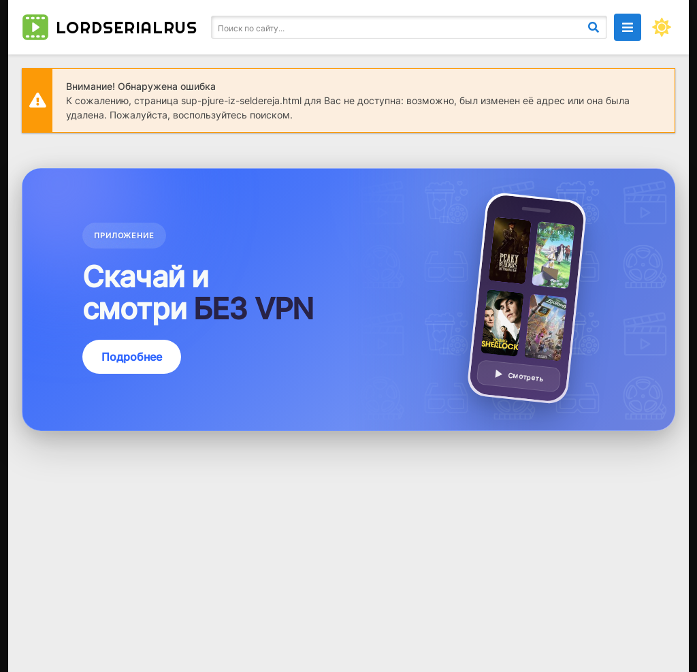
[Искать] (593, 27)
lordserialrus (109, 27)
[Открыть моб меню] (627, 27)
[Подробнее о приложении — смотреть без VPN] (348, 299)
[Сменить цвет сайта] (661, 27)
